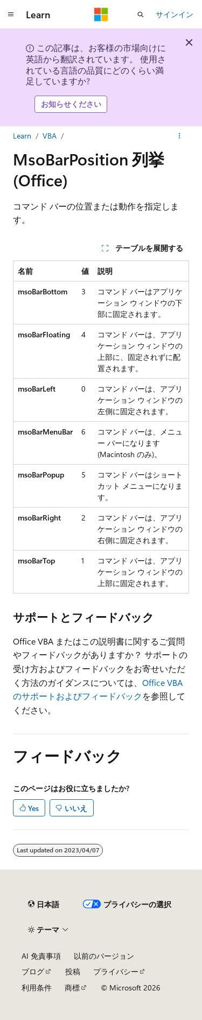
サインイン (174, 14)
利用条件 (37, 987)
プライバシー (115, 971)
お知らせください (71, 104)
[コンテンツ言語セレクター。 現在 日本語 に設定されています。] (44, 904)
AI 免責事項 (41, 956)
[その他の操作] (179, 135)
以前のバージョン (104, 956)
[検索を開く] (140, 14)
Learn (22, 136)
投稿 (72, 971)
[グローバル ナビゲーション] (11, 14)
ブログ (33, 971)
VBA (50, 136)
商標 (72, 987)
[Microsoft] (101, 14)
